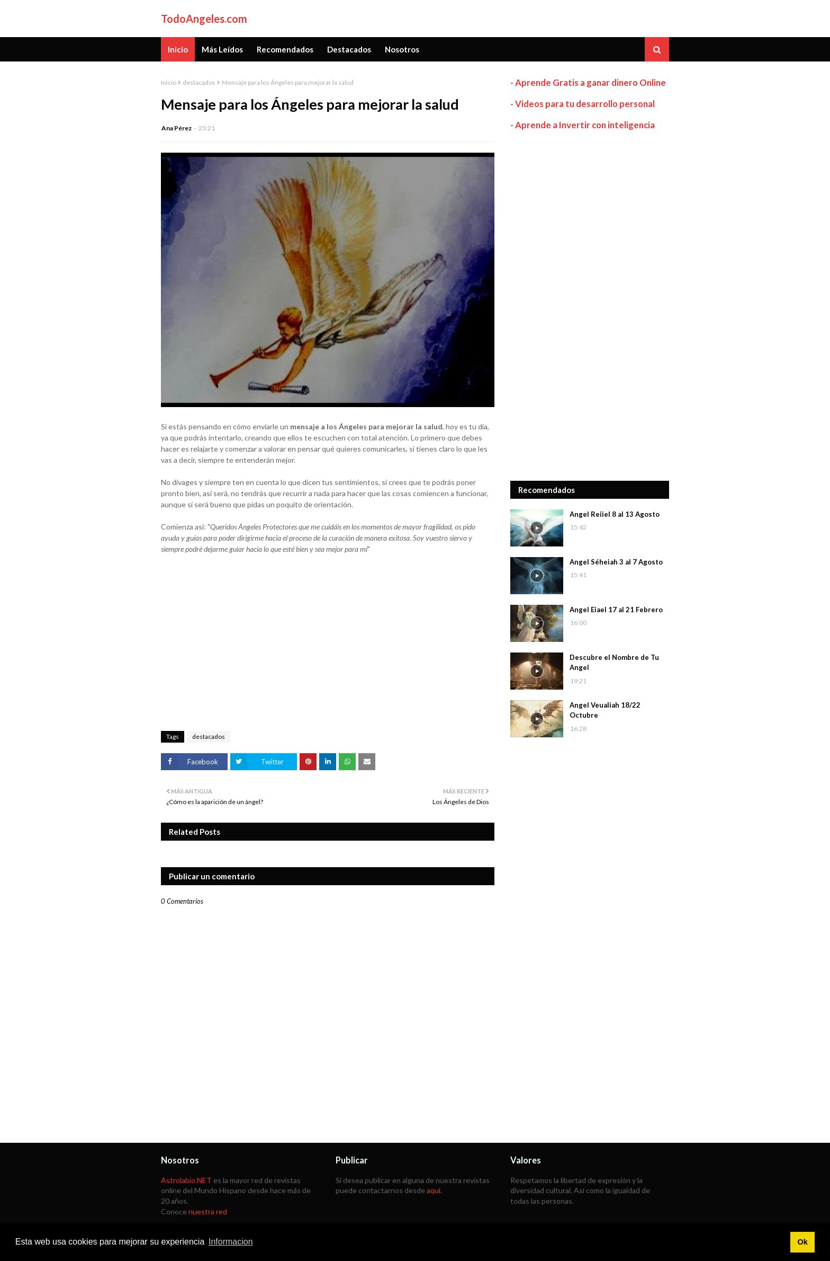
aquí (433, 1190)
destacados (199, 82)
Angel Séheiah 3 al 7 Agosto (616, 562)
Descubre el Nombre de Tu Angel (614, 662)
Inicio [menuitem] (178, 49)
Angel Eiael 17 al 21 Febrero (616, 609)
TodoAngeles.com (204, 18)
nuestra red (207, 1211)
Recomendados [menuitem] (285, 49)
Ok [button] (802, 1242)
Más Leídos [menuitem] (222, 49)
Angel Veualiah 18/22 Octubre (605, 710)
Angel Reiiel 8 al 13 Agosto (615, 514)
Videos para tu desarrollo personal (585, 103)
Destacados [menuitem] (349, 49)
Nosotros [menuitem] (402, 49)
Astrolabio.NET (186, 1180)
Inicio (168, 82)
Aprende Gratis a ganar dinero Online (590, 82)
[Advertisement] (589, 306)
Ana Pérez (176, 128)
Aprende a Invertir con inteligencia (585, 124)
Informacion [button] (231, 1241)
